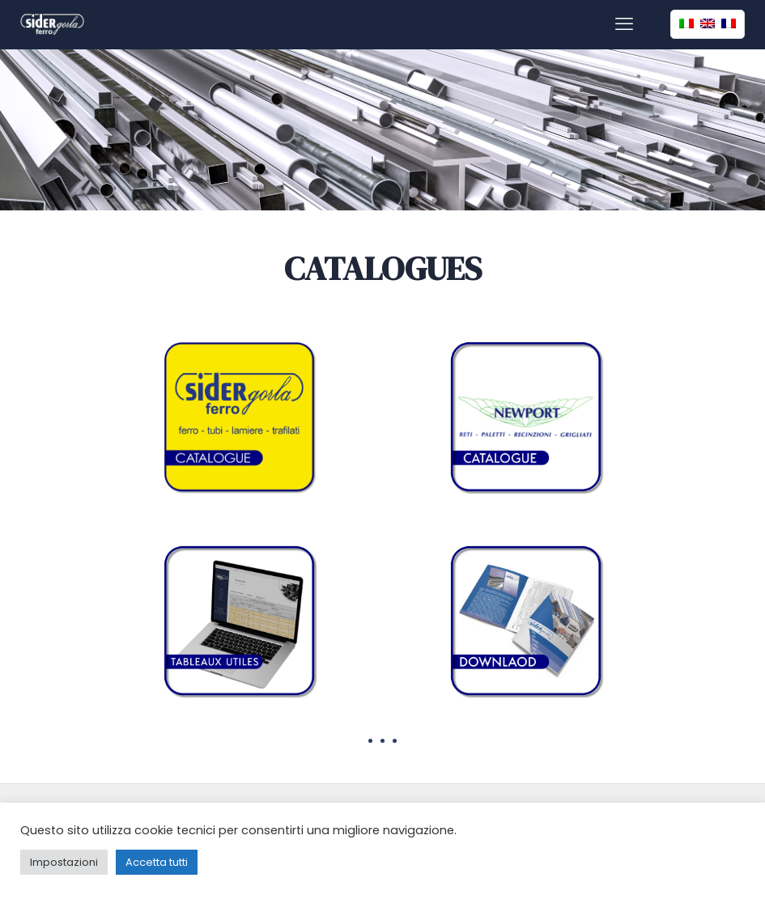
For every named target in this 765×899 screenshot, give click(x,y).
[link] (239, 417)
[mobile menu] (624, 24)
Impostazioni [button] (64, 862)
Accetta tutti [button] (156, 862)
